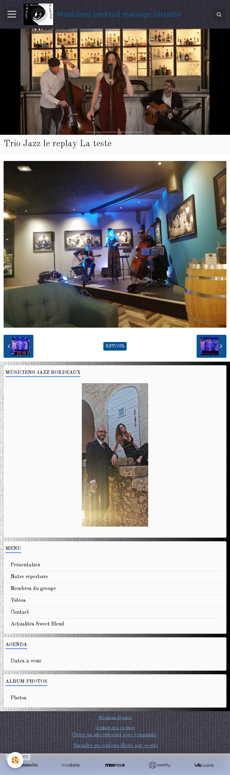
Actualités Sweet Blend (37, 624)
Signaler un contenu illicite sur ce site (116, 745)
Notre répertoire (29, 576)
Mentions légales (115, 717)
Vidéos (18, 600)
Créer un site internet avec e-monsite (114, 734)
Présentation (25, 564)
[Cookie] (15, 760)
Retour (115, 346)
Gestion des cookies (115, 728)
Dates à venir (26, 661)
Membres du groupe (33, 588)
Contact (20, 612)
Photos (19, 697)
